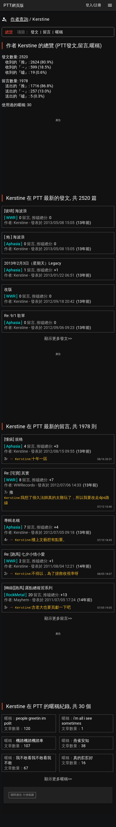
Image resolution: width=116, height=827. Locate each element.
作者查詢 (19, 19)
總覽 (9, 32)
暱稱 (59, 32)
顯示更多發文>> (58, 338)
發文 (35, 32)
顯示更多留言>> (58, 618)
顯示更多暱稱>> (58, 779)
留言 (47, 32)
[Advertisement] (58, 153)
